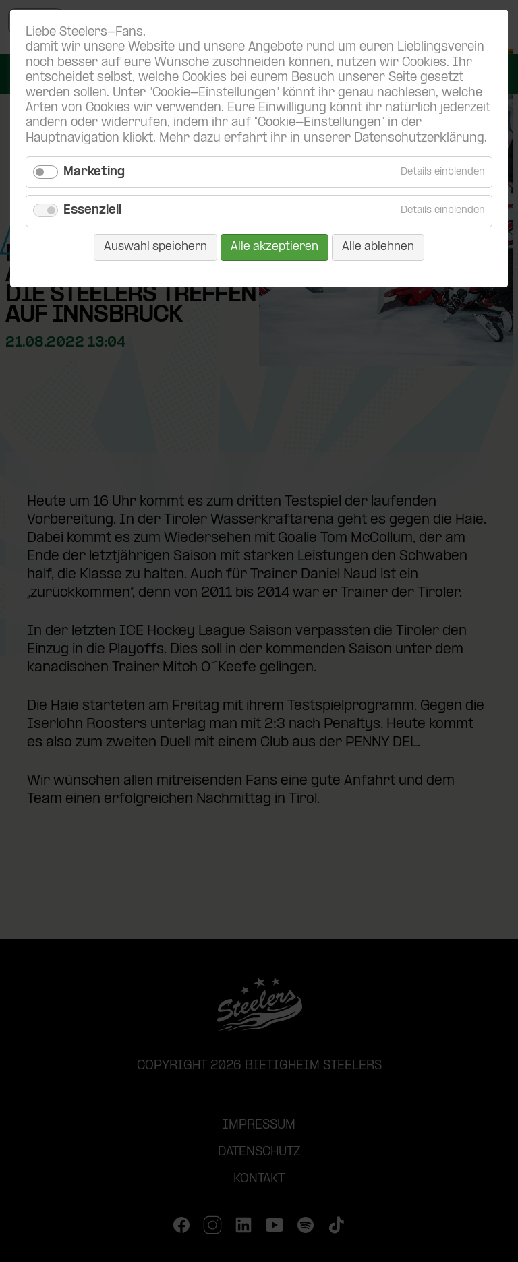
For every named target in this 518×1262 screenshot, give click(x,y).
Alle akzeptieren (274, 247)
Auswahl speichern (155, 247)
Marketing (94, 172)
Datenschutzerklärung (419, 138)
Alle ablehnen (378, 247)
